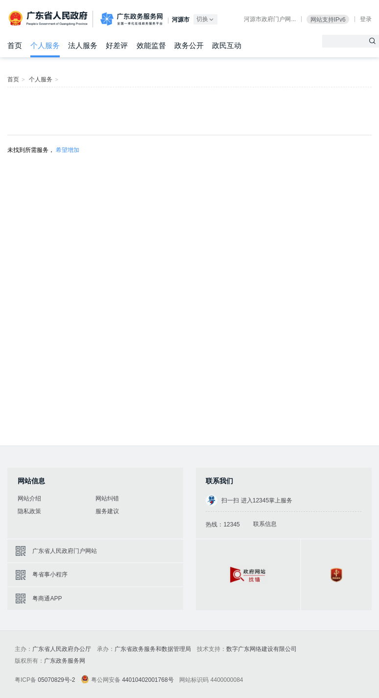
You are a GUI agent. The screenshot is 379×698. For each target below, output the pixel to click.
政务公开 (189, 45)
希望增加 (67, 150)
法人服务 (82, 45)
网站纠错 (107, 498)
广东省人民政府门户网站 (64, 551)
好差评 (117, 45)
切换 (205, 19)
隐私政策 (29, 511)
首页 (14, 45)
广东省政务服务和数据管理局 (153, 649)
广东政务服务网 (131, 19)
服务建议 (107, 511)
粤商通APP (47, 598)
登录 (366, 19)
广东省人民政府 (49, 18)
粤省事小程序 (50, 574)
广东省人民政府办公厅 (61, 649)
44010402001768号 (147, 679)
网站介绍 (29, 498)
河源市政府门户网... (270, 19)
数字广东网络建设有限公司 (261, 649)
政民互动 (226, 45)
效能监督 (151, 45)
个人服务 (45, 45)
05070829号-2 (56, 679)
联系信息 (265, 524)
